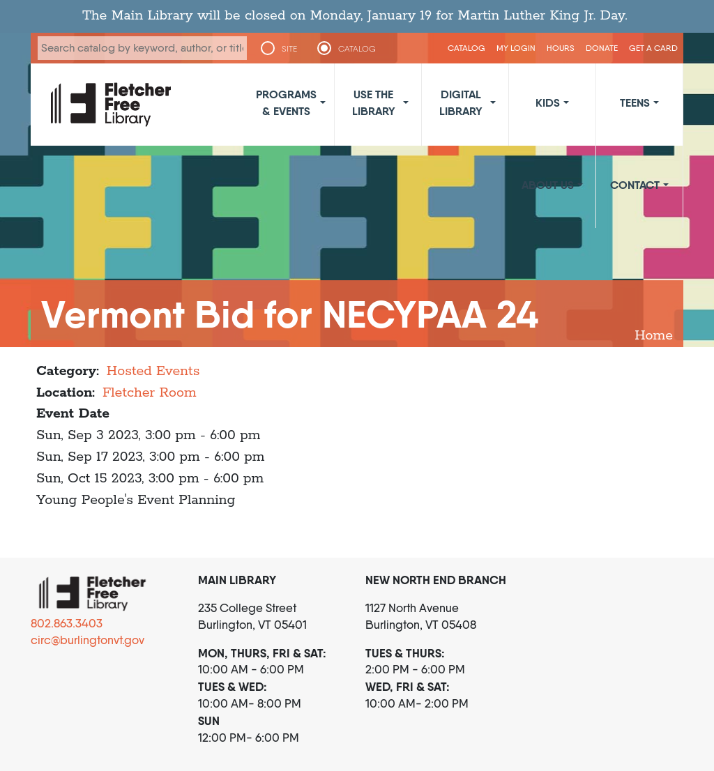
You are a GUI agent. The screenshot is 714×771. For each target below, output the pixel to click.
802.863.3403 (66, 623)
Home (654, 335)
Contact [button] (635, 185)
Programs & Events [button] (286, 102)
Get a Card (653, 48)
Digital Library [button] (461, 102)
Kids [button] (548, 102)
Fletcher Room (149, 393)
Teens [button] (635, 102)
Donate (602, 48)
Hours (561, 48)
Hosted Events (153, 371)
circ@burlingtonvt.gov (87, 640)
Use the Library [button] (373, 102)
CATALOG (357, 49)
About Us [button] (548, 185)
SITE (289, 49)
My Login (516, 48)
